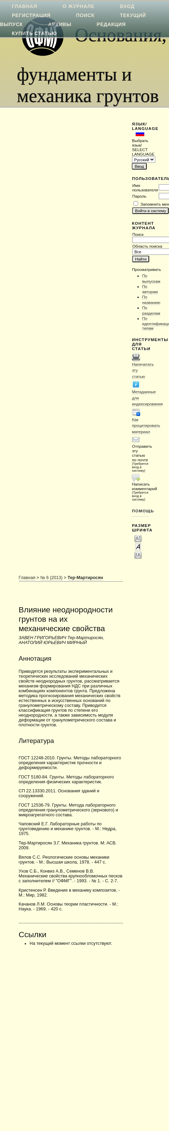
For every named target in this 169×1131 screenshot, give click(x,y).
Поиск (85, 15)
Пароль (139, 196)
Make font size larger (138, 555)
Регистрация (31, 15)
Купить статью (34, 33)
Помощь (140, 511)
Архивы (59, 24)
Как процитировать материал (146, 425)
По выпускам (151, 278)
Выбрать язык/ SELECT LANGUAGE (140, 147)
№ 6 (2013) (51, 577)
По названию (151, 300)
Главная (27, 577)
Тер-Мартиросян (85, 577)
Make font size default (138, 546)
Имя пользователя (145, 187)
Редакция (111, 24)
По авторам (150, 289)
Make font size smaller (138, 538)
